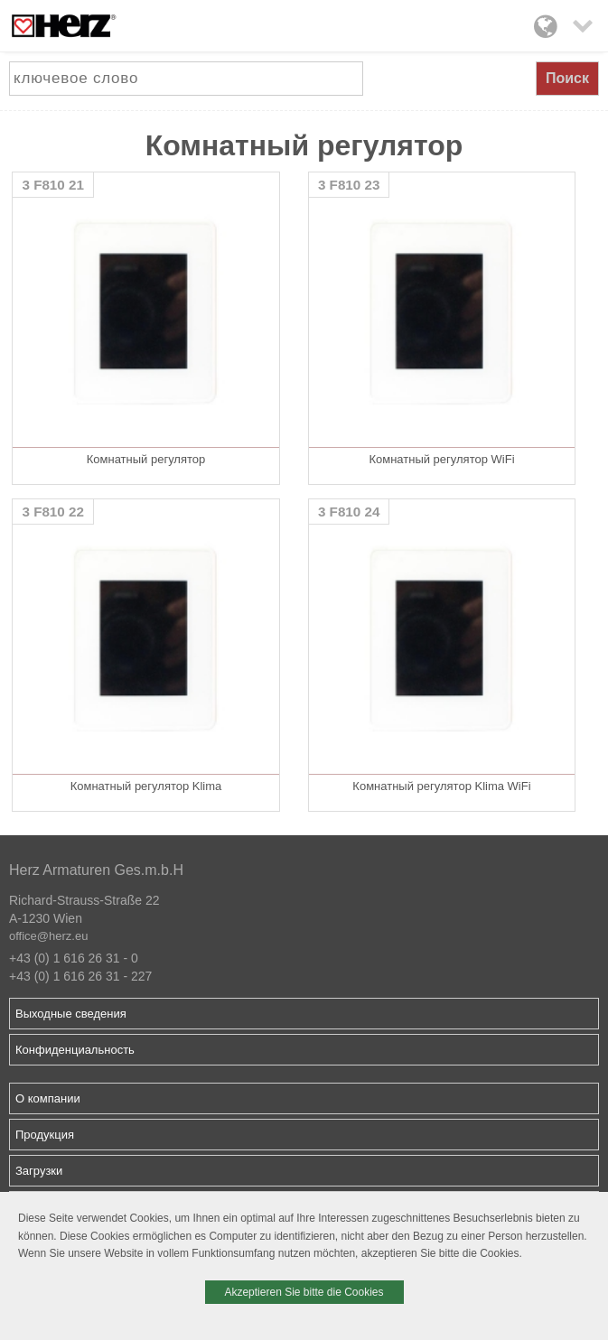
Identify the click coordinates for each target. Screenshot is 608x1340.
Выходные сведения (70, 1013)
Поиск (567, 78)
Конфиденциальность (75, 1049)
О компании (47, 1098)
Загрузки (38, 1170)
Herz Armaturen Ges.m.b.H (96, 870)
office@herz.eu (48, 936)
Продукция (44, 1134)
